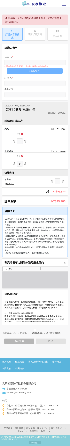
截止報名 (19, 341)
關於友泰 (6, 361)
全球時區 (56, 361)
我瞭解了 (35, 442)
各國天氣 (6, 368)
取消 (50, 341)
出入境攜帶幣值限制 (38, 361)
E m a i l (8, 57)
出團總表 (19, 368)
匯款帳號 (19, 361)
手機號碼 (9, 89)
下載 (62, 263)
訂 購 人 (8, 77)
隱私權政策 (12, 439)
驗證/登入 (35, 71)
